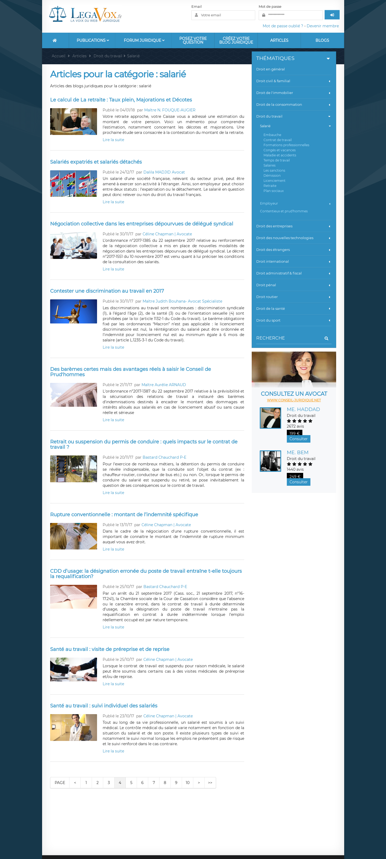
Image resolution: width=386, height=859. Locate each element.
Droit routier (293, 297)
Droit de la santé (293, 308)
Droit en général (270, 69)
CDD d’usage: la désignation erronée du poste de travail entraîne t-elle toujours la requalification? (146, 573)
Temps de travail (276, 160)
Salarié (295, 126)
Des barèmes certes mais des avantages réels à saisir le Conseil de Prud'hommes (130, 372)
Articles (279, 40)
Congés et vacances (279, 150)
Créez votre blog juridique (236, 40)
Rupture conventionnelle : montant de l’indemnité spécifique (124, 514)
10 (188, 782)
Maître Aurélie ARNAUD (164, 384)
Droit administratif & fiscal (293, 273)
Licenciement (274, 181)
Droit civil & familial (293, 81)
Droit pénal (293, 285)
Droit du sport (293, 320)
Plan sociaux (273, 191)
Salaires (269, 165)
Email (196, 6)
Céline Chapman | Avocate (167, 234)
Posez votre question (193, 40)
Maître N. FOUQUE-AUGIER (169, 110)
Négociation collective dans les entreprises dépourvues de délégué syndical (141, 224)
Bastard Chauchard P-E (164, 457)
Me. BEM (298, 452)
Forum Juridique (144, 40)
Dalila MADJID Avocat (164, 172)
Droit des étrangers (293, 249)
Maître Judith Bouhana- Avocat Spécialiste (182, 301)
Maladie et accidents (279, 155)
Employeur (295, 203)
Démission (272, 176)
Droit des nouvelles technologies (293, 238)
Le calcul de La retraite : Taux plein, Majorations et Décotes (121, 100)
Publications (93, 40)
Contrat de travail (277, 140)
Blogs (322, 40)
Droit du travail (293, 116)
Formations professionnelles (286, 145)
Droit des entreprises (293, 226)
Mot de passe (270, 6)
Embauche (272, 135)
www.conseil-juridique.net (294, 400)
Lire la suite (113, 139)
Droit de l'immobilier (293, 93)
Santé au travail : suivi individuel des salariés (103, 706)
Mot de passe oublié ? (283, 26)
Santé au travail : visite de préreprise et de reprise (109, 649)
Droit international (293, 261)
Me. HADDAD (303, 409)
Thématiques (293, 58)
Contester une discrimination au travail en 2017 (107, 291)
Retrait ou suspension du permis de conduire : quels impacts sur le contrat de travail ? (143, 444)
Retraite (269, 186)
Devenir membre (323, 26)
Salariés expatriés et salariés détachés (96, 162)
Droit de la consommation (293, 104)
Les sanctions (274, 170)
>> (210, 782)
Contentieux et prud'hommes (284, 211)
